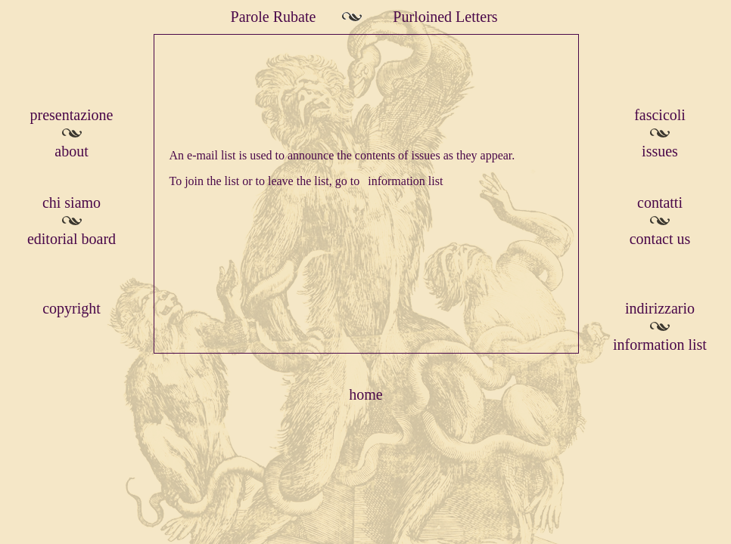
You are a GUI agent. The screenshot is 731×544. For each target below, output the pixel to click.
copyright (71, 308)
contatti (660, 202)
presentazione (72, 115)
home (365, 394)
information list (405, 181)
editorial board (71, 238)
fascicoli (660, 115)
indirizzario (660, 308)
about (71, 151)
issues (660, 151)
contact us (660, 238)
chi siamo (71, 202)
